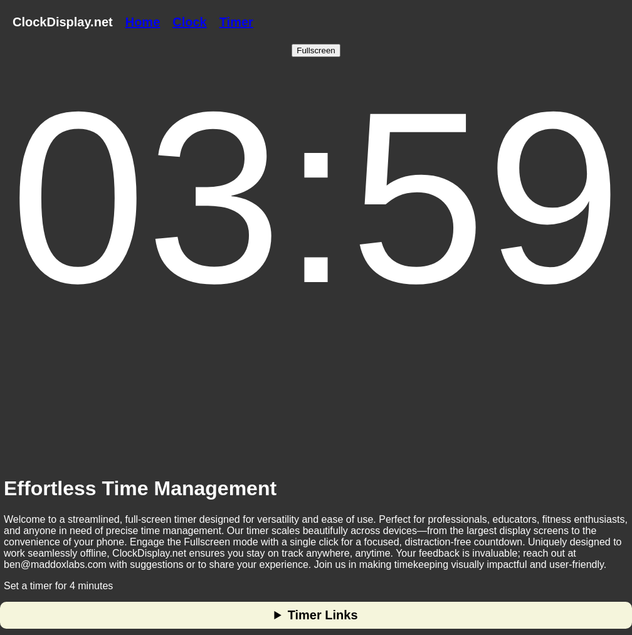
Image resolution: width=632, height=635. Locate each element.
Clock (189, 22)
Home (143, 22)
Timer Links (323, 615)
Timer (236, 22)
